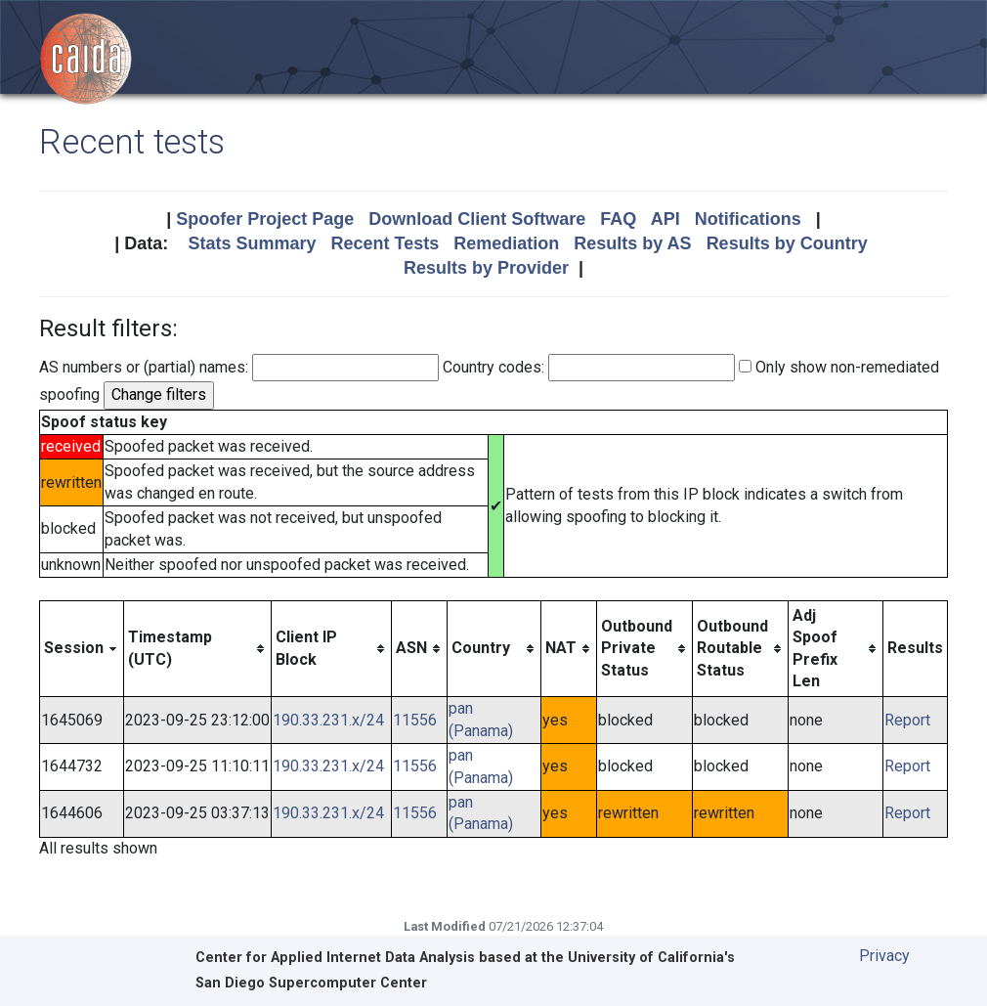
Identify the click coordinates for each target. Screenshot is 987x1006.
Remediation (506, 243)
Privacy (884, 955)
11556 (415, 720)
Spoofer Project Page (265, 219)
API (665, 219)
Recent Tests (384, 243)
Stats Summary (252, 243)
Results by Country (787, 243)
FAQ (618, 219)
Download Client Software (476, 219)
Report (907, 720)
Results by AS (632, 243)
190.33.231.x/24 (328, 720)
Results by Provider (486, 268)
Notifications (748, 219)
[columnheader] (82, 648)
